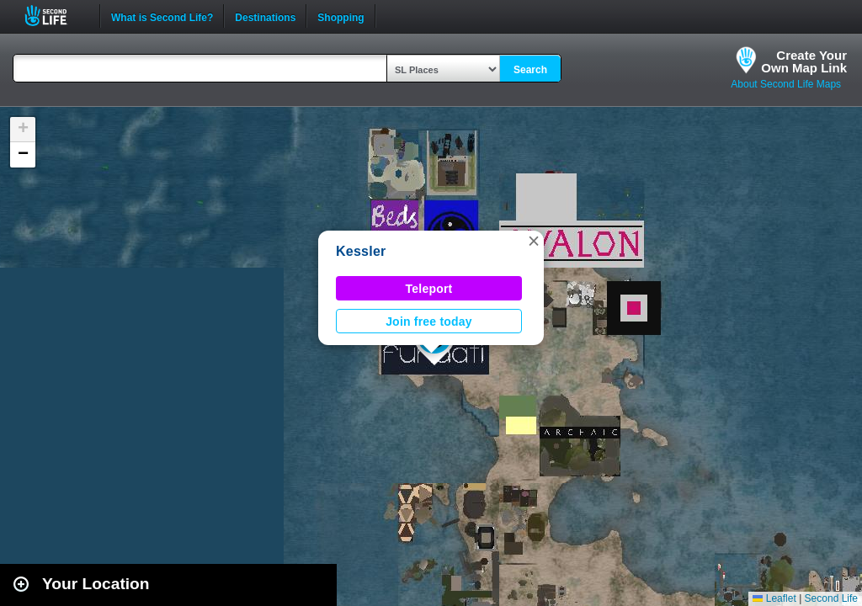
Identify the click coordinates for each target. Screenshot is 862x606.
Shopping (340, 16)
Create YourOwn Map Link (804, 61)
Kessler (361, 251)
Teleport (429, 288)
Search (530, 70)
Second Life (55, 15)
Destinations (265, 16)
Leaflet (774, 598)
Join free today (429, 321)
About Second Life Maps (786, 84)
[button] (534, 241)
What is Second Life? (162, 16)
